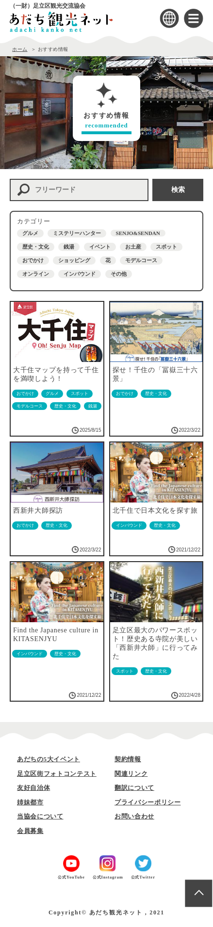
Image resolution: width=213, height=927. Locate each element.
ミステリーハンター (77, 233)
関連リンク (131, 773)
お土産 (133, 247)
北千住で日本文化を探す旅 (155, 510)
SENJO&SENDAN (138, 233)
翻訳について (134, 787)
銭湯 (69, 247)
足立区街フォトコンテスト (57, 773)
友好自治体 (33, 787)
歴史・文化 (35, 247)
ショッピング (74, 260)
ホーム (20, 49)
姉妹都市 (30, 802)
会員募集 (30, 830)
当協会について (40, 816)
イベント (100, 247)
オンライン (35, 274)
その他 (119, 274)
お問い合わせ (134, 816)
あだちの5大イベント (48, 759)
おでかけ (33, 260)
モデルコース (141, 260)
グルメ (30, 233)
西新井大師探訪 (38, 510)
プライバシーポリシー (148, 802)
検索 (178, 189)
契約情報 (128, 759)
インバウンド (80, 274)
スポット (166, 247)
